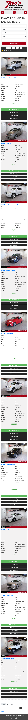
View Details (14, 118)
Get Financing (14, 112)
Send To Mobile (14, 115)
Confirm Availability (14, 109)
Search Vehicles (14, 43)
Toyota (2, 711)
